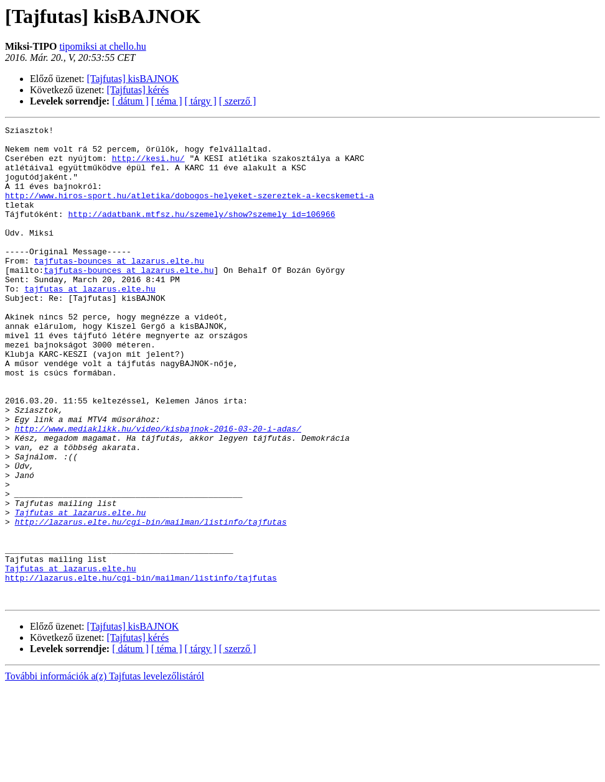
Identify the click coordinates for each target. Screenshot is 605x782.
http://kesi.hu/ (148, 165)
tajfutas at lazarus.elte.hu (90, 322)
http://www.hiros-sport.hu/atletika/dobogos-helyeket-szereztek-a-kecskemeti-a (189, 210)
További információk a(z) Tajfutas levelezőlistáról (104, 771)
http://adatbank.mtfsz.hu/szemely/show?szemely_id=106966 (201, 232)
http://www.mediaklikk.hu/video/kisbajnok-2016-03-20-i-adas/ (158, 489)
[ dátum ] (130, 101)
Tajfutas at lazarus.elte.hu (80, 590)
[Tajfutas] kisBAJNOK (133, 78)
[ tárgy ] (201, 101)
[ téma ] (166, 101)
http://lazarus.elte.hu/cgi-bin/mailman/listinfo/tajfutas (151, 601)
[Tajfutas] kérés (138, 90)
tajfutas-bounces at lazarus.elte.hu (119, 288)
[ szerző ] (237, 101)
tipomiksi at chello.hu (103, 46)
